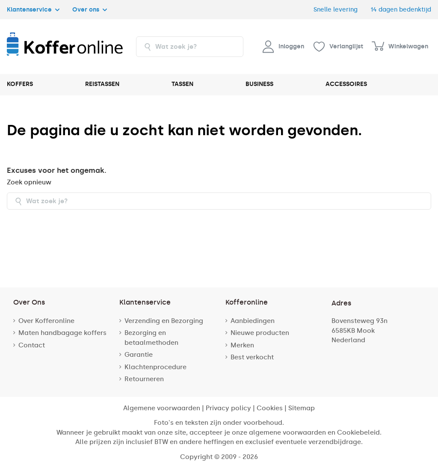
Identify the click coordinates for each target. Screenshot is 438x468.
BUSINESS (259, 84)
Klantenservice (33, 9)
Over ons (89, 9)
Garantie (138, 354)
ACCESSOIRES (346, 84)
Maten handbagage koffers (62, 333)
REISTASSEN (102, 84)
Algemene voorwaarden (161, 408)
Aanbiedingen (253, 321)
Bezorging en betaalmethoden (151, 338)
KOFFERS (20, 84)
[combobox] (189, 46)
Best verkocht (252, 357)
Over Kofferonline (46, 321)
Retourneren (144, 379)
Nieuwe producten (260, 333)
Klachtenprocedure (155, 367)
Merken (242, 345)
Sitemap (301, 408)
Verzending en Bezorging (163, 321)
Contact (31, 345)
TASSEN (182, 84)
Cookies (270, 408)
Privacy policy (228, 408)
